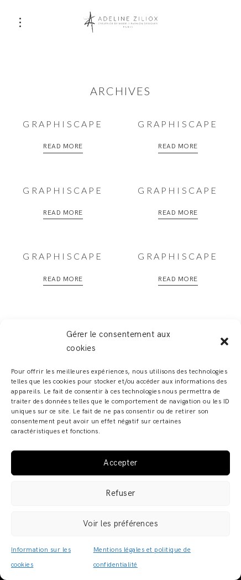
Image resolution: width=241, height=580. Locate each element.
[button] (224, 341)
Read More (62, 146)
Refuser (120, 493)
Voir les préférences (121, 524)
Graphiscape (63, 123)
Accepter (120, 463)
